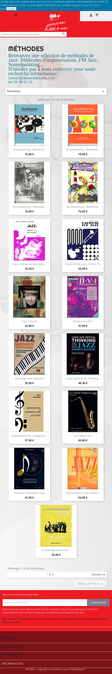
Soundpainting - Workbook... (29, 149)
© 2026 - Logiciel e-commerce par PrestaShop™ (56, 669)
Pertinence (56, 91)
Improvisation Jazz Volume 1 (83, 493)
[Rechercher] (33, 34)
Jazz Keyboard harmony (29, 378)
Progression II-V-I (83, 321)
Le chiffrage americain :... (56, 550)
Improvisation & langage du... (29, 436)
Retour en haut (91, 584)
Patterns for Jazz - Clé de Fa (82, 264)
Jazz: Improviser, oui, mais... (29, 264)
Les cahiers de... (83, 436)
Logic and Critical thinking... (83, 378)
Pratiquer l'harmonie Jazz (29, 493)
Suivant (99, 575)
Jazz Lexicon (29, 321)
